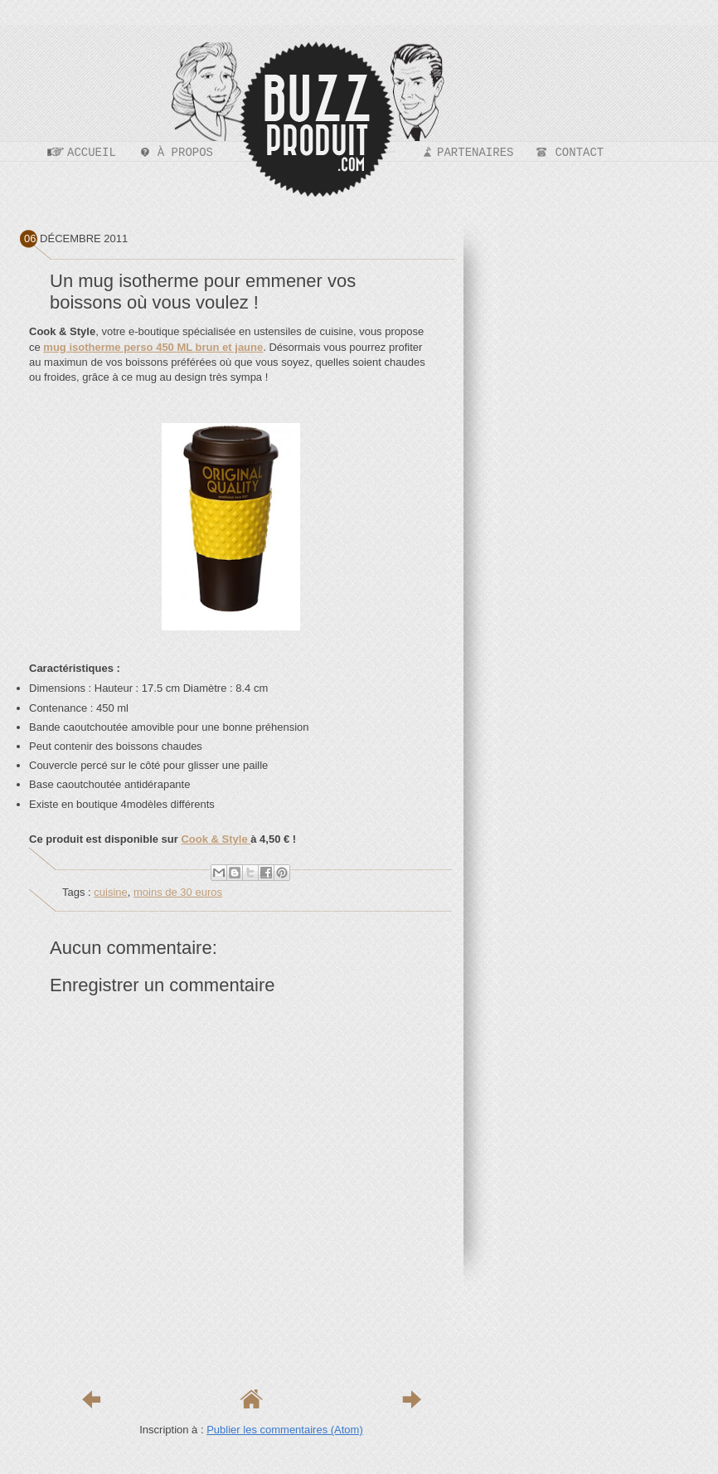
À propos (185, 152)
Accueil (91, 152)
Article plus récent (91, 1399)
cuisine (110, 892)
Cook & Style (215, 839)
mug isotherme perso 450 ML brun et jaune (153, 347)
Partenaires (475, 152)
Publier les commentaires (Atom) (284, 1429)
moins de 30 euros (177, 892)
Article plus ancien (411, 1399)
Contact (579, 152)
